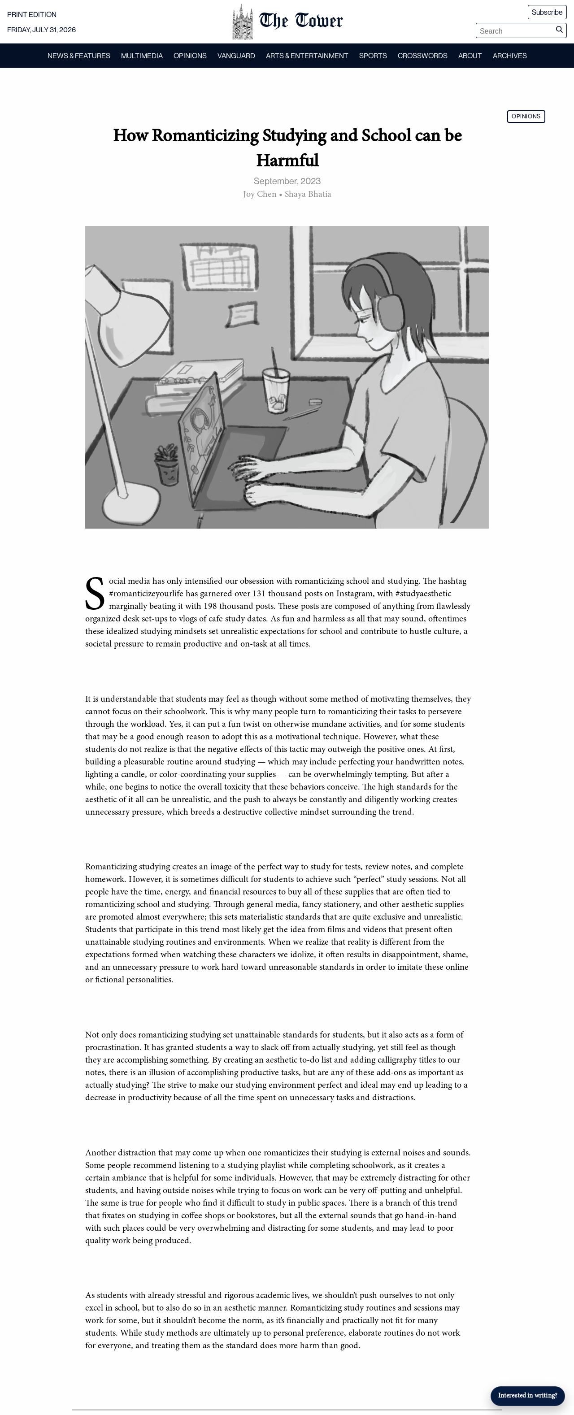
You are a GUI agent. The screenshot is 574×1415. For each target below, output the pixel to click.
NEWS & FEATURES (79, 55)
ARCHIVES (510, 55)
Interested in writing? (527, 1396)
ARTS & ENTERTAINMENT (307, 55)
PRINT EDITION (32, 14)
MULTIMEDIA (142, 55)
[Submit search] (559, 30)
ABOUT (470, 55)
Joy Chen (260, 194)
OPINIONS (190, 55)
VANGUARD (236, 55)
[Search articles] (514, 31)
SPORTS (373, 55)
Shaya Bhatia (308, 194)
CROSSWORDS (423, 55)
